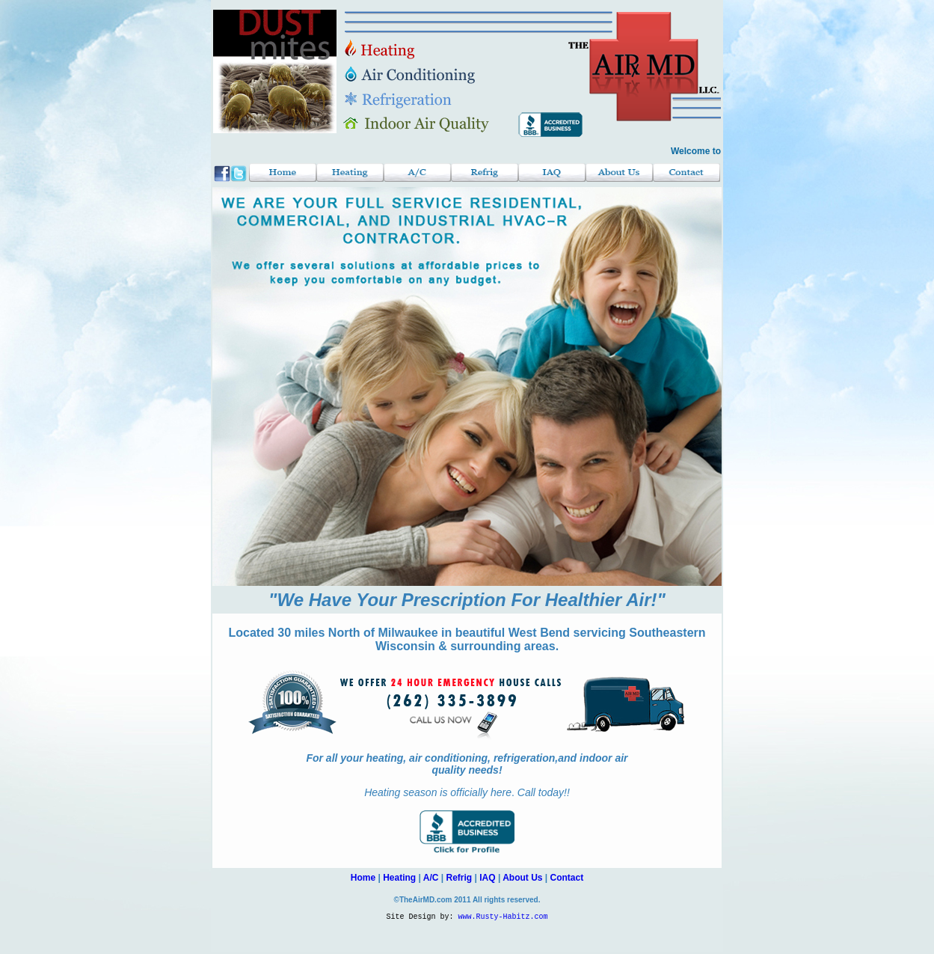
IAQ (487, 877)
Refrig (459, 877)
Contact (567, 877)
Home (363, 877)
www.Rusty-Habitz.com (503, 918)
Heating (399, 877)
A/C (431, 877)
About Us (522, 877)
